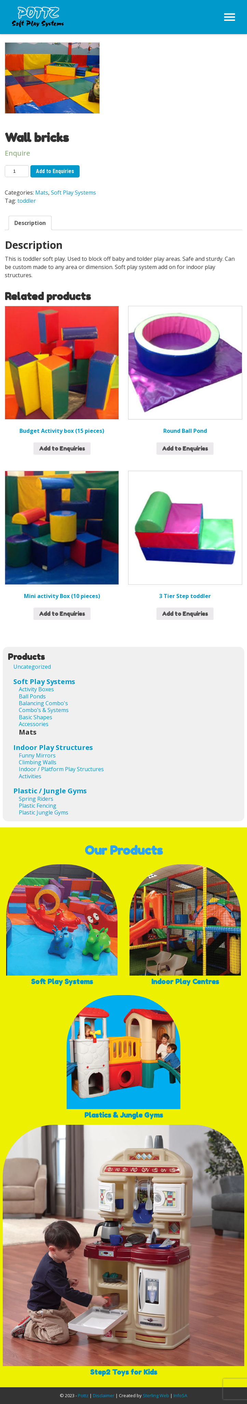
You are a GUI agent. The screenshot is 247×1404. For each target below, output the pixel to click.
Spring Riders (36, 799)
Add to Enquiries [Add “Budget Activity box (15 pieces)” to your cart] (62, 448)
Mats (41, 192)
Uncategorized (32, 666)
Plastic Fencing (37, 805)
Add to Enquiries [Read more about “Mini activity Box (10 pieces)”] (62, 613)
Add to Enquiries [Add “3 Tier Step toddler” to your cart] (185, 613)
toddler (26, 200)
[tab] (30, 223)
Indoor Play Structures (53, 747)
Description (30, 223)
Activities (30, 776)
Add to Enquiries (55, 171)
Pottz (83, 1395)
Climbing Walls (37, 762)
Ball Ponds (32, 696)
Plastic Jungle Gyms (43, 812)
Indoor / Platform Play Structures (61, 769)
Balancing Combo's (43, 703)
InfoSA (180, 1395)
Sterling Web (156, 1395)
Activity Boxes (36, 689)
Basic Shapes (35, 717)
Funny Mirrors (37, 755)
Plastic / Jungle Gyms (50, 790)
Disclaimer (103, 1395)
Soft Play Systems (73, 192)
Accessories (34, 724)
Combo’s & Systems (44, 710)
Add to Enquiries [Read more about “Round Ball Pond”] (185, 448)
